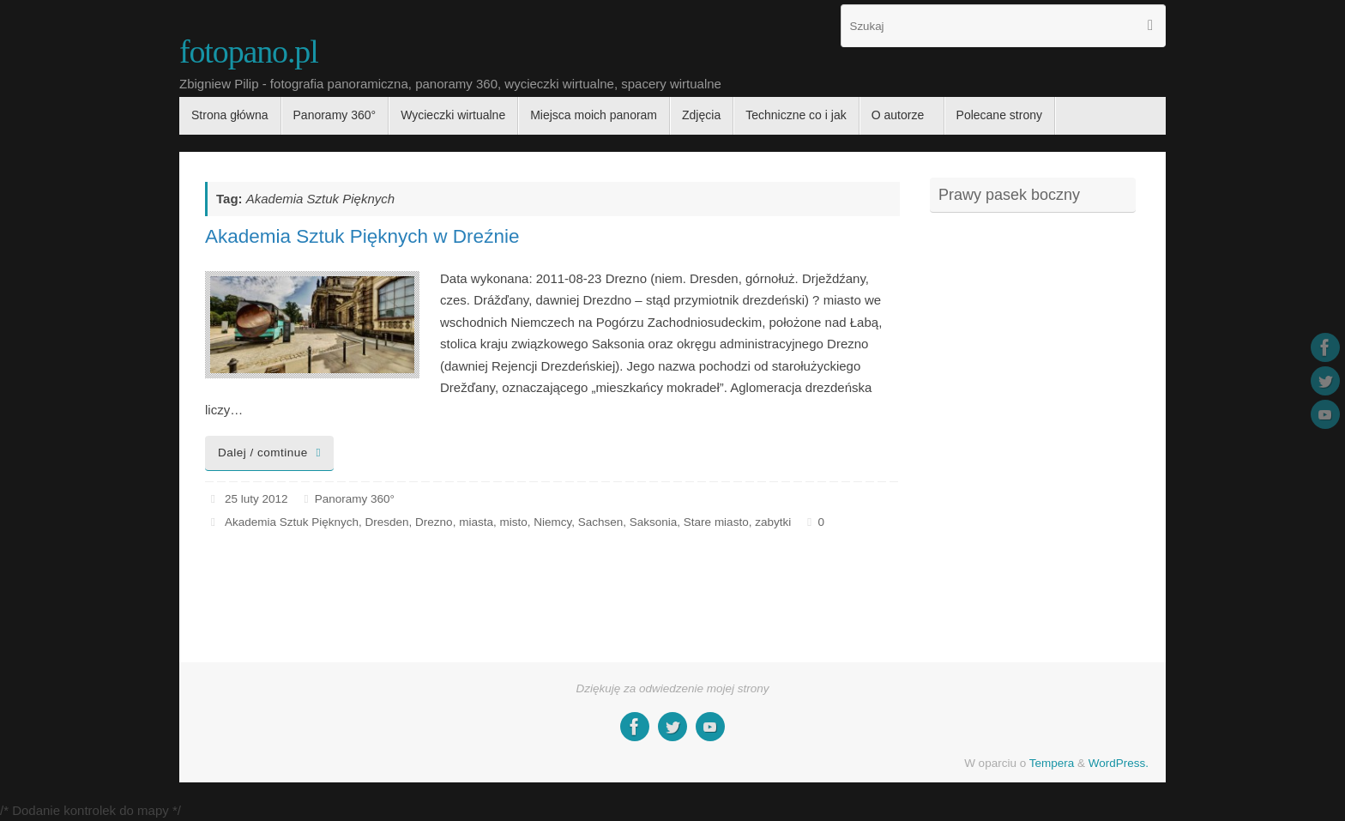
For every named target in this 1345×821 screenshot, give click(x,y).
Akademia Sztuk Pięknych (292, 522)
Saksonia (654, 522)
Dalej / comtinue (272, 452)
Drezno (434, 522)
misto (513, 522)
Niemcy (552, 522)
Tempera (1052, 763)
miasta (476, 522)
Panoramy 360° (355, 498)
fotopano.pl (248, 51)
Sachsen (601, 522)
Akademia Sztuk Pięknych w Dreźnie (362, 236)
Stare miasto (716, 522)
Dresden (387, 522)
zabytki (773, 522)
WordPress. (1119, 763)
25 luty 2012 (256, 498)
